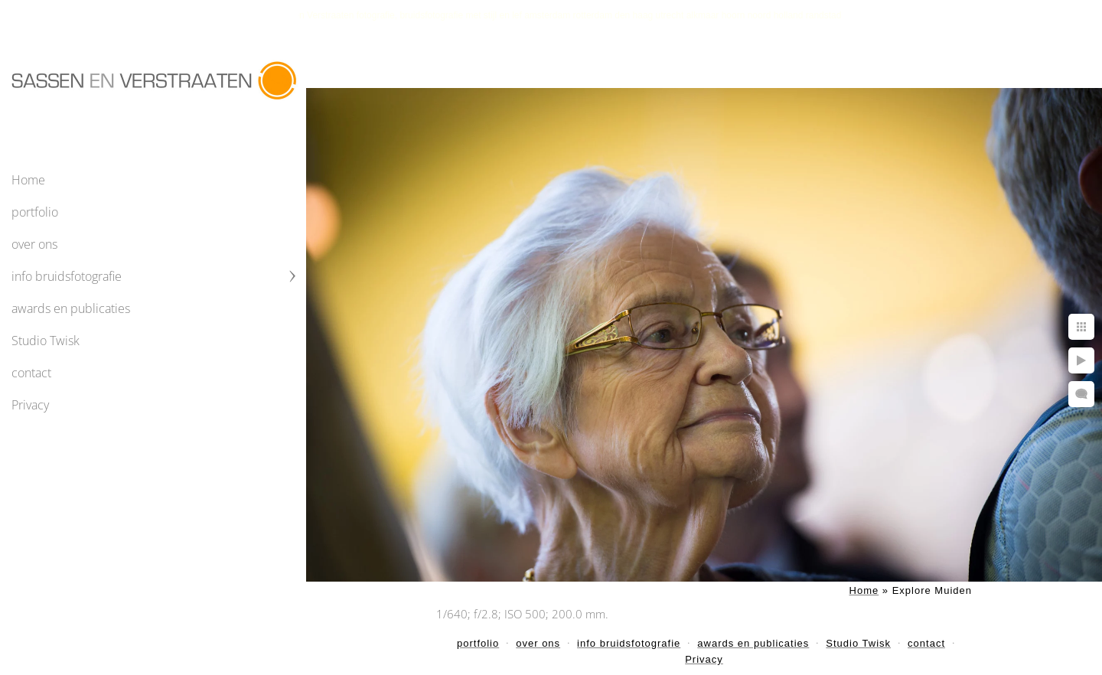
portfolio (34, 212)
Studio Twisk (45, 340)
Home (28, 179)
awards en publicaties (70, 308)
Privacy (30, 404)
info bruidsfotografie (66, 276)
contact (31, 372)
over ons (34, 244)
